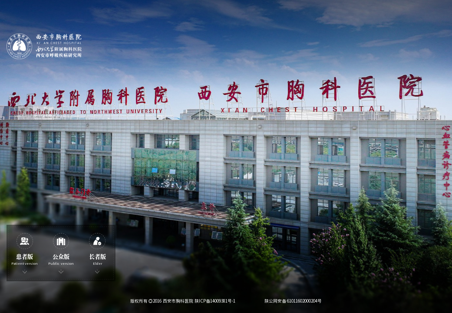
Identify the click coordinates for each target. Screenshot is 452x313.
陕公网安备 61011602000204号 (293, 301)
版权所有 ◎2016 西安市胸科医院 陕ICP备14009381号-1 (182, 301)
